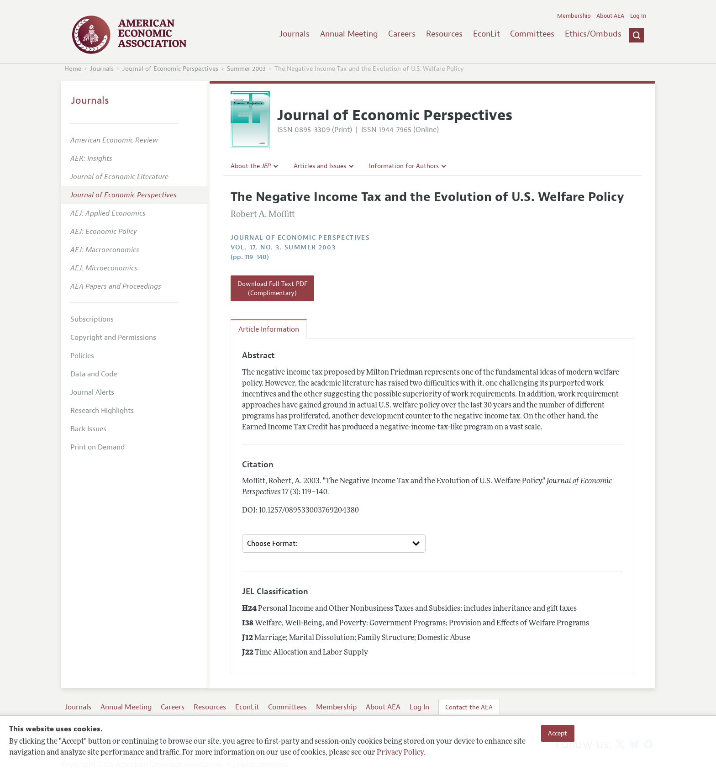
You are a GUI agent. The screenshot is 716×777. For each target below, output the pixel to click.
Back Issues (88, 428)
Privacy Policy (400, 752)
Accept (557, 733)
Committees (532, 34)
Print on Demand (97, 447)
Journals (294, 34)
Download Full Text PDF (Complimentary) (272, 288)
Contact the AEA (469, 707)
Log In (638, 16)
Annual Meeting (349, 34)
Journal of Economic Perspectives (170, 69)
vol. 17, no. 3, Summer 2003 (283, 247)
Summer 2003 (246, 69)
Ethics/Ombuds (593, 34)
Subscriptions (92, 319)
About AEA (610, 16)
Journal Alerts (92, 392)
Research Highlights (102, 410)
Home (72, 69)
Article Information (268, 329)
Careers (402, 34)
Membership (574, 16)
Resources (444, 34)
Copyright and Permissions (113, 337)
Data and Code (93, 374)
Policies (82, 355)
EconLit (486, 34)
